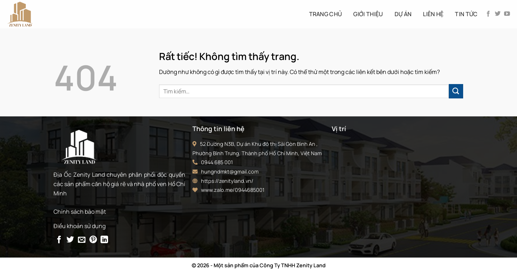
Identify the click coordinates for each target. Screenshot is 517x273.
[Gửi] (456, 91)
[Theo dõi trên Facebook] (488, 14)
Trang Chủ (325, 14)
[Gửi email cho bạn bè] (81, 240)
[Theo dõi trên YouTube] (507, 14)
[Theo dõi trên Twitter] (497, 14)
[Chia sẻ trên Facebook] (59, 240)
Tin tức (466, 14)
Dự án (403, 14)
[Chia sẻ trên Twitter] (70, 240)
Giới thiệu (368, 14)
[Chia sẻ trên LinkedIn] (104, 240)
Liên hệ (433, 14)
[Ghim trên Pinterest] (93, 240)
